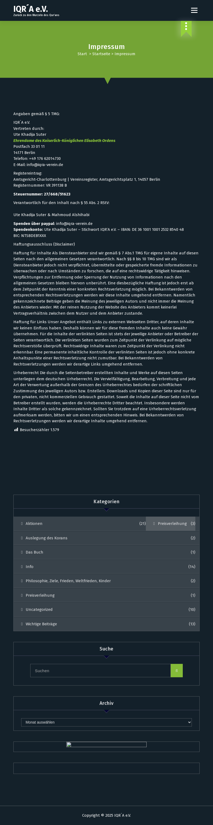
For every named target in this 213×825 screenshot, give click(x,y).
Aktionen (34, 619)
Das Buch (34, 648)
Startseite (101, 53)
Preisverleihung (172, 619)
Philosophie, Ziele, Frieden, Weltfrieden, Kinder (68, 677)
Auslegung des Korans (46, 634)
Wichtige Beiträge (41, 720)
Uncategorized (39, 705)
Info (29, 663)
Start (82, 53)
